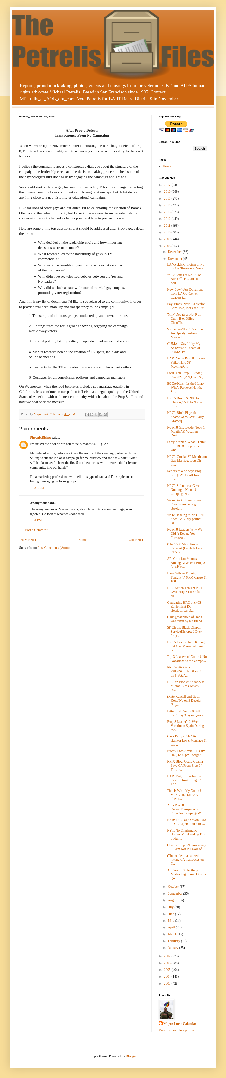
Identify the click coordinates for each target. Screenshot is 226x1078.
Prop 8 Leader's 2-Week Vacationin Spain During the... (185, 726)
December (175, 252)
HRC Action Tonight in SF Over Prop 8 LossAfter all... (185, 592)
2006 (168, 963)
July (171, 907)
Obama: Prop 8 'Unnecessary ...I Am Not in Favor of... (186, 847)
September (175, 893)
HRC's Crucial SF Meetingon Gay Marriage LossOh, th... (187, 461)
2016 (168, 191)
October (174, 886)
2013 (168, 212)
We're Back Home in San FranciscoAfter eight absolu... (184, 504)
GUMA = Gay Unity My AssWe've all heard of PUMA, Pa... (184, 348)
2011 (167, 225)
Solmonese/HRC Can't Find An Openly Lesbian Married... (186, 333)
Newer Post (28, 540)
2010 (168, 232)
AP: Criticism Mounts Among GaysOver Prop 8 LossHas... (186, 563)
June (171, 914)
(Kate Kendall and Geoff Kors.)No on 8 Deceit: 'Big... (184, 701)
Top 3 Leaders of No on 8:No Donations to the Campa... (187, 659)
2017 (168, 185)
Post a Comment (36, 530)
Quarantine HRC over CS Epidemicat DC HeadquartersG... (184, 607)
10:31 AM (37, 488)
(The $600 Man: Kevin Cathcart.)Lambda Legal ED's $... (185, 548)
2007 (168, 956)
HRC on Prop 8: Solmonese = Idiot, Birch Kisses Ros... (186, 686)
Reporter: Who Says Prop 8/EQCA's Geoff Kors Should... (184, 475)
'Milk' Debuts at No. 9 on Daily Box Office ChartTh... (184, 319)
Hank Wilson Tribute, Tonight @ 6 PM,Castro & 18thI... (186, 577)
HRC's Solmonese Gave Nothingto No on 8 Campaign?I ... (183, 490)
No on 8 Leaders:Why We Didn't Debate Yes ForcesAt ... (184, 533)
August (173, 900)
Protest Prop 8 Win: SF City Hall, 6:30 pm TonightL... (186, 753)
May (171, 920)
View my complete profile (176, 1030)
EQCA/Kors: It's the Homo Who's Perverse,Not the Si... (185, 388)
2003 (168, 983)
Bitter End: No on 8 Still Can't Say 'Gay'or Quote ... (187, 713)
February (174, 941)
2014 (168, 205)
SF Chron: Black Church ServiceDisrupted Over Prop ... (184, 632)
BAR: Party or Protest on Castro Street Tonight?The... (184, 780)
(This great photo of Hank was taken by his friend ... (186, 619)
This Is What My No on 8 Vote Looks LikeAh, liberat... (184, 795)
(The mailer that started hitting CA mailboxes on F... (185, 860)
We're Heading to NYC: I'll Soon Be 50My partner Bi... (185, 519)
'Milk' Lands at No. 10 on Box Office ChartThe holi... (184, 279)
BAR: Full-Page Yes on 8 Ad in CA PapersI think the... (186, 822)
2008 (168, 246)
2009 (168, 239)
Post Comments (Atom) (54, 548)
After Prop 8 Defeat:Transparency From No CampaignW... (185, 809)
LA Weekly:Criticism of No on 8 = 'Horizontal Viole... (186, 266)
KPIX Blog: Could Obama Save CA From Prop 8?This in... (185, 765)
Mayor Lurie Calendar (179, 1024)
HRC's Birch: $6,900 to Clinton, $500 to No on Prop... (184, 402)
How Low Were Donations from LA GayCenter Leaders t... (185, 294)
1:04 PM (36, 520)
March (172, 934)
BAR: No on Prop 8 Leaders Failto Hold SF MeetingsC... (186, 362)
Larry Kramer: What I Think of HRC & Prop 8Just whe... (186, 446)
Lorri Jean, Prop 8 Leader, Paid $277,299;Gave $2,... (186, 375)
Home (82, 540)
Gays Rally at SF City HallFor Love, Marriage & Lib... (187, 740)
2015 (168, 198)
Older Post (136, 540)
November (175, 259)
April (172, 927)
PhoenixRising (40, 437)
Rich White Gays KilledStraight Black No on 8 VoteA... (185, 671)
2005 (168, 970)
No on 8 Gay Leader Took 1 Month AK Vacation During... (186, 431)
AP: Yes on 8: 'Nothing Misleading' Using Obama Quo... (186, 874)
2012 (168, 218)
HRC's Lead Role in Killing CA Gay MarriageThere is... (186, 646)
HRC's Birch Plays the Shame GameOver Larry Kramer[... (185, 417)
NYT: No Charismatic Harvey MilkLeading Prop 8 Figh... (186, 834)
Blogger (131, 1056)
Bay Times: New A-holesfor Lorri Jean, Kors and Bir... (186, 306)
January (173, 948)
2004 (168, 976)
